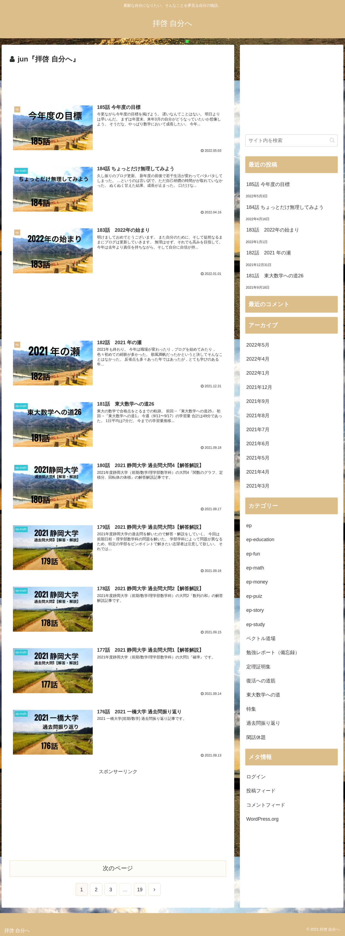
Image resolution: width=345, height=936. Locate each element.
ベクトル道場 (260, 638)
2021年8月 (258, 415)
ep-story (255, 610)
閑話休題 (256, 737)
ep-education (260, 539)
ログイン (256, 776)
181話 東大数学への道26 (274, 275)
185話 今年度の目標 (268, 184)
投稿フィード (260, 790)
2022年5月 (258, 345)
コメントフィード (265, 805)
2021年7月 (258, 429)
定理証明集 (258, 666)
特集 (251, 709)
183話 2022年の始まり (272, 230)
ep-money (257, 582)
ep (249, 525)
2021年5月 (258, 458)
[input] (291, 140)
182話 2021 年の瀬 (268, 252)
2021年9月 (258, 401)
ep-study (255, 624)
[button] (332, 140)
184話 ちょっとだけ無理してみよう (285, 207)
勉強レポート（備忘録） (273, 652)
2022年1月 (258, 373)
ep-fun (253, 554)
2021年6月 (258, 443)
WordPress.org (262, 819)
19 (140, 888)
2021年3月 (258, 486)
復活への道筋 (260, 680)
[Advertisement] (118, 80)
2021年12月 (259, 387)
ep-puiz (254, 596)
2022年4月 (258, 359)
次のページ (118, 867)
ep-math (255, 568)
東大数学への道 (263, 694)
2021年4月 (258, 472)
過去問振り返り (263, 723)
